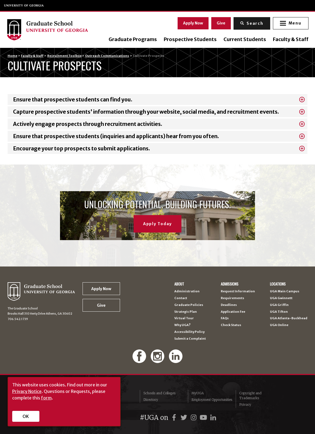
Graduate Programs (132, 39)
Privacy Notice (27, 391)
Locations (278, 284)
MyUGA (197, 393)
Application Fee (233, 311)
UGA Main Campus (284, 291)
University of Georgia (24, 5)
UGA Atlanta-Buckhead (288, 318)
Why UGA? (182, 325)
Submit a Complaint (190, 338)
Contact (180, 298)
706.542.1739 (18, 319)
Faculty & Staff (289, 39)
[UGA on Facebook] (175, 417)
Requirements (232, 298)
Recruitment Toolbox (64, 56)
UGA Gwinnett (281, 298)
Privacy (245, 404)
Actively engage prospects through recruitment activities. (87, 124)
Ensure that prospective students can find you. (72, 99)
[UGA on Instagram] (194, 417)
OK (26, 416)
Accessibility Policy (189, 331)
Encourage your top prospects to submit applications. (81, 148)
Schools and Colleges (159, 393)
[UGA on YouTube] (204, 417)
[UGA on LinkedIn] (213, 417)
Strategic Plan (185, 311)
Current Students (243, 39)
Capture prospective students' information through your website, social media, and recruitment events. (146, 111)
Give (220, 22)
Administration (187, 291)
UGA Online (279, 325)
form (46, 398)
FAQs (225, 318)
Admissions (229, 284)
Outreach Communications (107, 56)
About (179, 284)
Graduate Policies (188, 304)
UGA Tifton (279, 311)
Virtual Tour (184, 318)
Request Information (238, 291)
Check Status (231, 325)
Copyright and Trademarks (250, 395)
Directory (150, 400)
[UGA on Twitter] (185, 417)
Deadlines (229, 304)
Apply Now (192, 22)
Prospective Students (189, 39)
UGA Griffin (279, 304)
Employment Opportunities (211, 400)
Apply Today (157, 223)
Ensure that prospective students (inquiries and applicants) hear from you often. (116, 136)
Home (12, 56)
